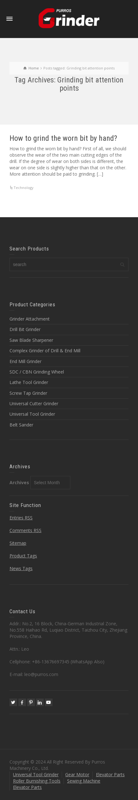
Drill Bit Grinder (25, 329)
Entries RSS (21, 518)
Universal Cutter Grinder (33, 403)
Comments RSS (25, 530)
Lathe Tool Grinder (28, 382)
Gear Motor (77, 774)
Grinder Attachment (29, 319)
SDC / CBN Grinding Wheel (36, 372)
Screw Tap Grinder (28, 393)
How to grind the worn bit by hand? (63, 138)
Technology (24, 187)
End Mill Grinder (25, 361)
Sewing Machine (83, 781)
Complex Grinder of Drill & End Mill (44, 351)
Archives (19, 482)
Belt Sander (21, 425)
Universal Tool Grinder (32, 414)
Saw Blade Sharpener (31, 340)
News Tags (21, 568)
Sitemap (17, 543)
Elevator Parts (110, 774)
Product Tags (23, 556)
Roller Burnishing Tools (36, 781)
